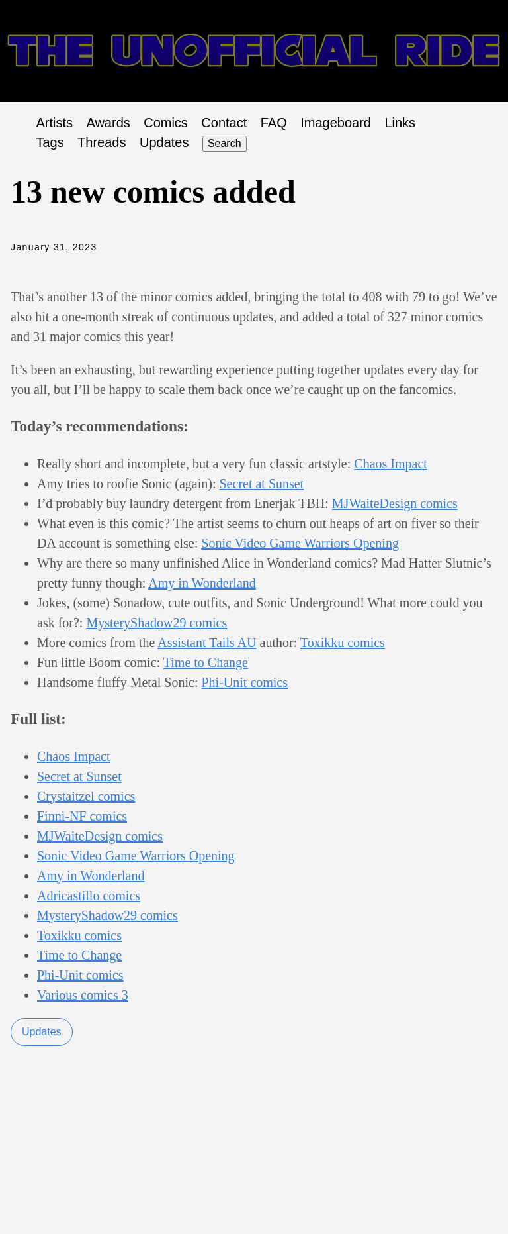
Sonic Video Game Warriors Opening (300, 543)
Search (224, 143)
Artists (54, 122)
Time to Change (205, 662)
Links (399, 122)
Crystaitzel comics (86, 796)
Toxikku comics (342, 642)
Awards (108, 122)
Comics (166, 122)
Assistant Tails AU (206, 642)
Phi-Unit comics (244, 682)
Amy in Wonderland (201, 583)
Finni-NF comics (82, 816)
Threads (101, 142)
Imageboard (335, 122)
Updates (164, 142)
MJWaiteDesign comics (395, 503)
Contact (224, 122)
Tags (50, 142)
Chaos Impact (390, 463)
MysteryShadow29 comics (156, 622)
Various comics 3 (82, 995)
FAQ (274, 122)
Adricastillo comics (88, 895)
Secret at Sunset (262, 483)
